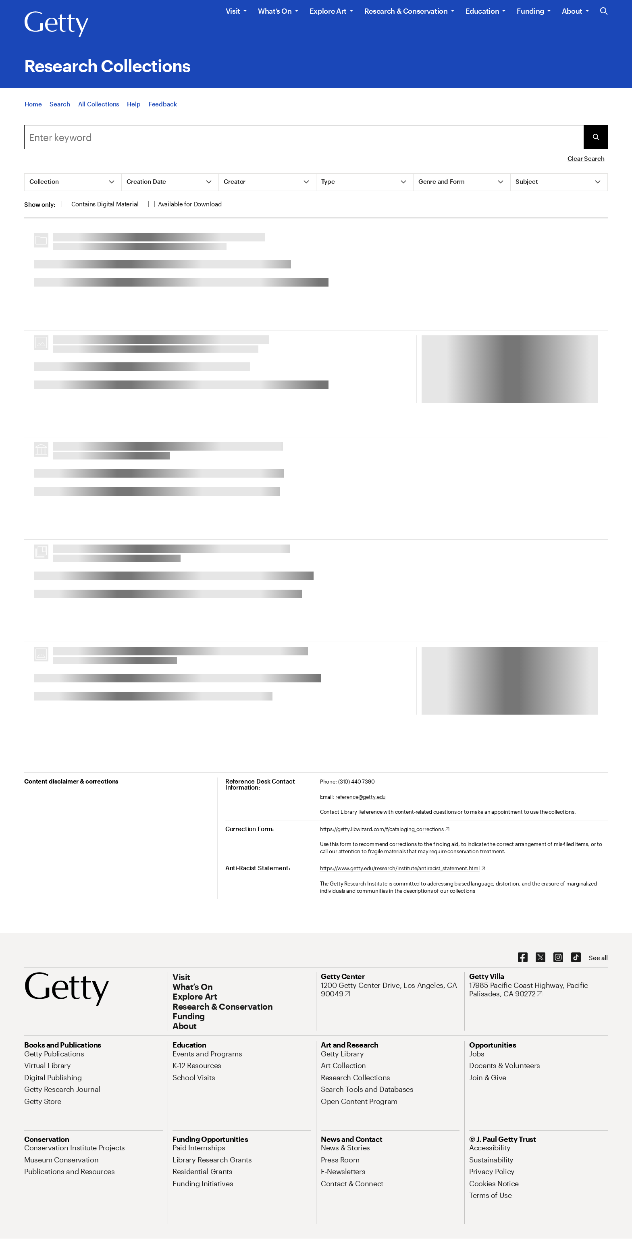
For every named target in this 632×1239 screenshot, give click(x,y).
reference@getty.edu (360, 797)
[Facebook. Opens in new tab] (523, 957)
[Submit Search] (596, 137)
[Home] (33, 105)
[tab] (73, 182)
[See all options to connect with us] (598, 958)
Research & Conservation (406, 10)
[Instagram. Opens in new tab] (558, 957)
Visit (233, 10)
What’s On (275, 10)
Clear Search (586, 158)
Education (482, 10)
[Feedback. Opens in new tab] (163, 105)
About (572, 10)
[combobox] (304, 137)
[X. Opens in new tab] (540, 957)
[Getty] (56, 24)
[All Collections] (98, 105)
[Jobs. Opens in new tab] (476, 1053)
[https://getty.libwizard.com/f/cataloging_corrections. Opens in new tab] (384, 829)
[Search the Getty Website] (604, 11)
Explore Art (328, 10)
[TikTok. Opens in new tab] (576, 957)
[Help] (133, 105)
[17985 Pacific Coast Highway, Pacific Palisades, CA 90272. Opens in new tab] (538, 989)
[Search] (60, 105)
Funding (530, 10)
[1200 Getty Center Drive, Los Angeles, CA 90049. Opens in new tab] (390, 989)
